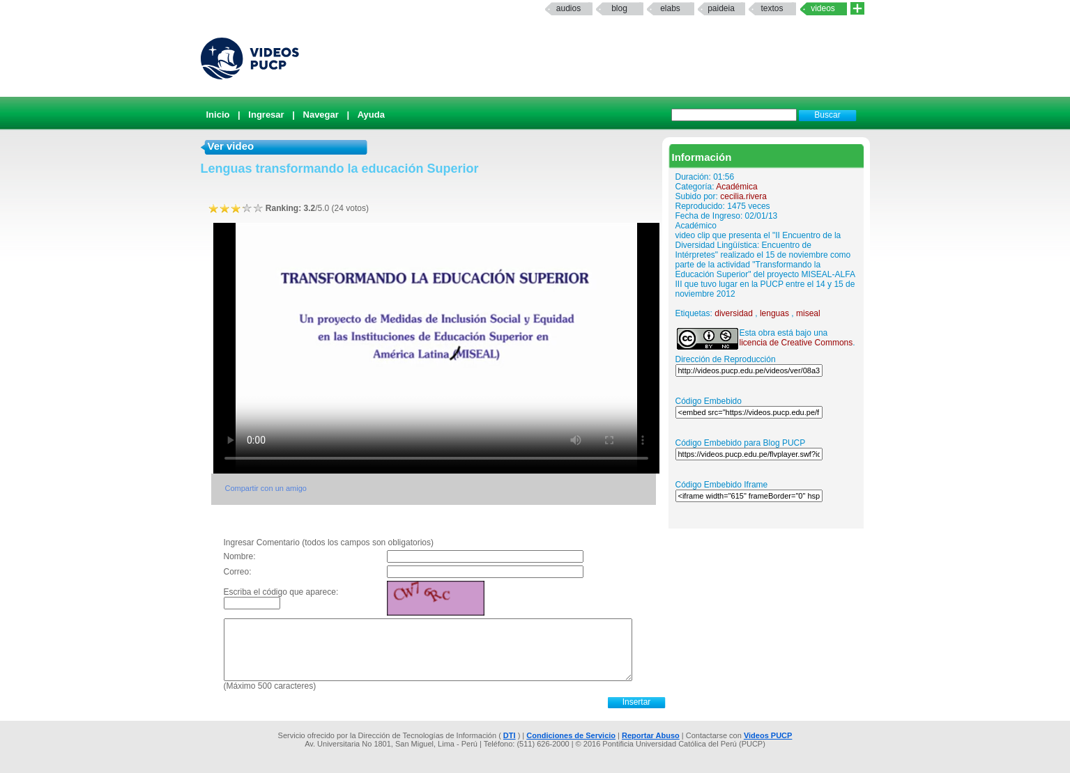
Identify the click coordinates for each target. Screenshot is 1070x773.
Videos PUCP (768, 735)
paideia (721, 8)
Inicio (218, 114)
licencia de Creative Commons (796, 343)
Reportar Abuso (651, 735)
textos (772, 8)
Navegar (321, 114)
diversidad (733, 313)
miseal (808, 313)
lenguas (774, 313)
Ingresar (266, 114)
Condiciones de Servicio (571, 735)
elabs (670, 8)
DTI (509, 735)
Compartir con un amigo (266, 488)
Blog (619, 8)
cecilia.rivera (743, 196)
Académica (736, 187)
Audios (568, 8)
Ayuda (371, 114)
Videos (823, 8)
